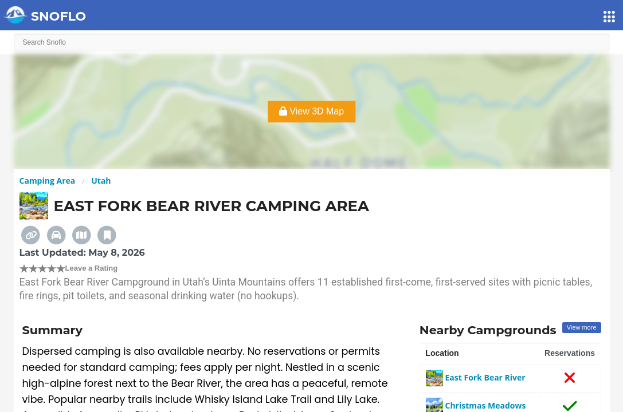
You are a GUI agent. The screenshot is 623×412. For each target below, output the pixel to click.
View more (582, 327)
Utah (101, 180)
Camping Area (47, 180)
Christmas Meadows (476, 405)
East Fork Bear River (476, 377)
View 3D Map (311, 111)
